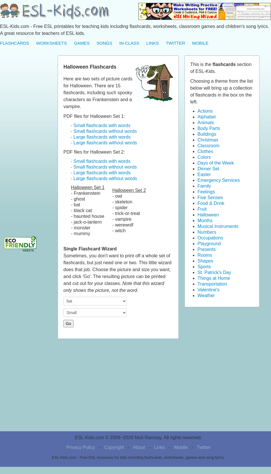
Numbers (206, 232)
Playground (209, 243)
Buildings (206, 134)
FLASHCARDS (14, 43)
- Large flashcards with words (101, 137)
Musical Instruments (217, 226)
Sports (204, 266)
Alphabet (206, 116)
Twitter (203, 447)
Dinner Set (208, 168)
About (139, 447)
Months (204, 220)
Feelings (206, 191)
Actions (204, 111)
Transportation (212, 284)
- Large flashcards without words (104, 142)
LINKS (152, 43)
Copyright (114, 447)
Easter (204, 174)
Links (159, 447)
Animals (205, 122)
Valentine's (208, 289)
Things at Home (213, 278)
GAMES (81, 43)
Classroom (208, 145)
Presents (206, 249)
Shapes (205, 260)
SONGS (104, 43)
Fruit (202, 209)
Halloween (208, 214)
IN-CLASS (129, 43)
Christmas (207, 139)
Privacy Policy (80, 447)
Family (204, 186)
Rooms (204, 255)
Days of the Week (215, 162)
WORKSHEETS (51, 43)
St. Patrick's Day (214, 272)
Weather (206, 295)
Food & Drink (210, 203)
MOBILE (200, 43)
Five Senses (210, 197)
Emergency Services (218, 180)
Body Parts (208, 128)
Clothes (205, 151)
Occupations (210, 237)
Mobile (181, 447)
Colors (204, 157)
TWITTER (175, 43)
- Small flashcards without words (104, 131)
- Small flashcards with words (100, 125)
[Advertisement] (23, 141)
